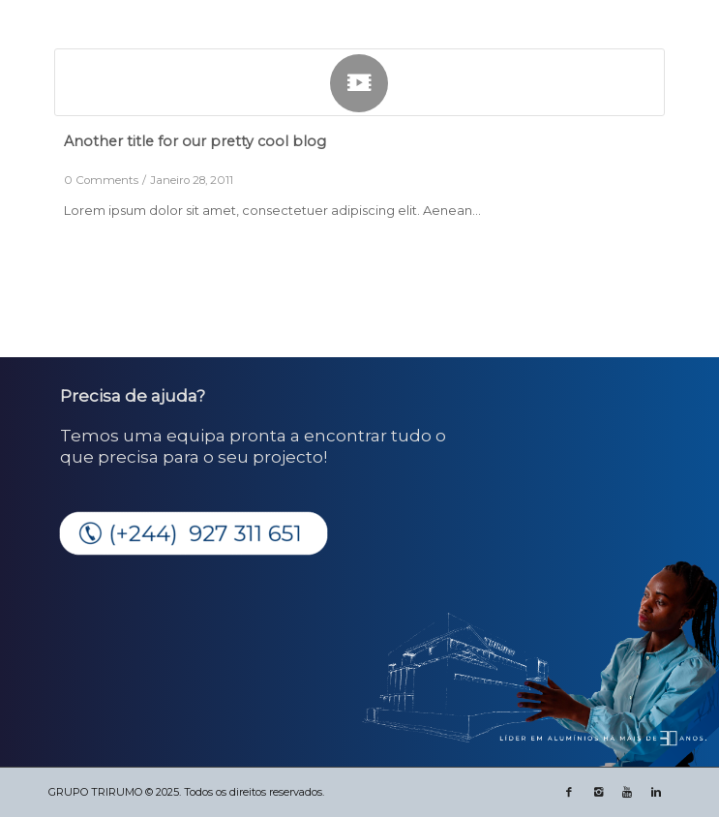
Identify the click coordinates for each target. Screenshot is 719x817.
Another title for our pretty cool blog (195, 141)
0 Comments (101, 180)
